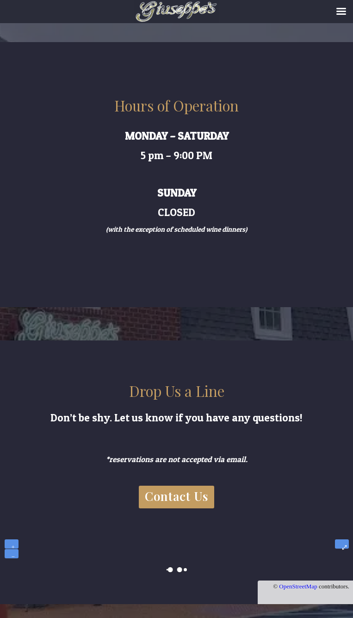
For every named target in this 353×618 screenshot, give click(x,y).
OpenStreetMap (298, 586)
